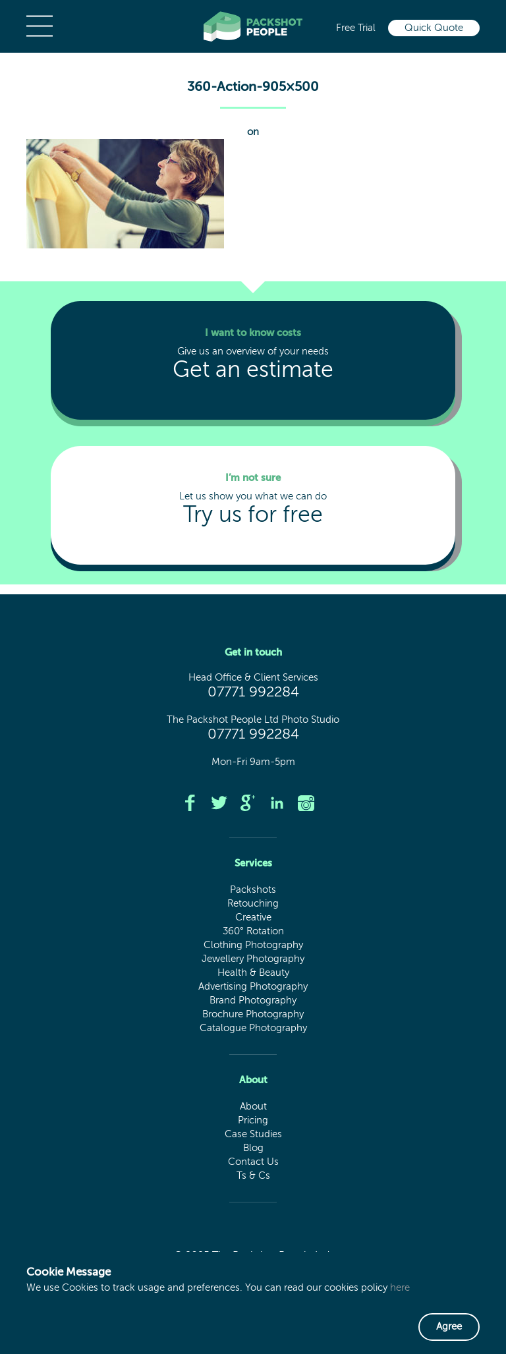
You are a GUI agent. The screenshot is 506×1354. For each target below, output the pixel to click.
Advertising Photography (253, 987)
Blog (253, 1148)
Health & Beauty (253, 973)
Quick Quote (434, 28)
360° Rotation (253, 931)
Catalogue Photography (253, 1028)
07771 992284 (253, 692)
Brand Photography (253, 1000)
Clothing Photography (253, 945)
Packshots (253, 890)
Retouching (253, 904)
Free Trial (356, 28)
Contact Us (253, 1162)
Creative (253, 917)
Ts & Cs (253, 1176)
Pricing (253, 1120)
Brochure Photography (253, 1014)
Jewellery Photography (253, 959)
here (400, 1288)
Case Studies (253, 1134)
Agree (449, 1327)
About (253, 1107)
